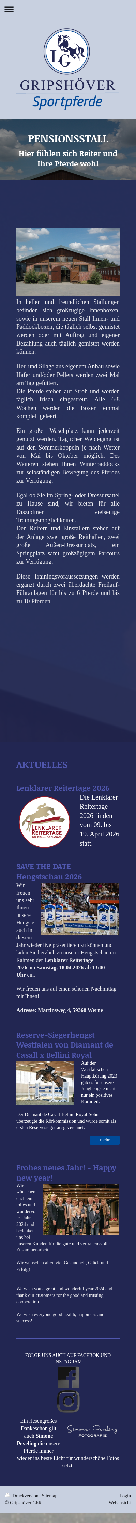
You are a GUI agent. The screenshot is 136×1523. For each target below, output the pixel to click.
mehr (105, 1139)
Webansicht (120, 1502)
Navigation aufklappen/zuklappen (68, 9)
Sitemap (50, 1495)
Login (125, 1495)
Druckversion (22, 1495)
